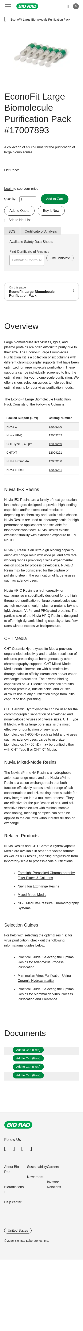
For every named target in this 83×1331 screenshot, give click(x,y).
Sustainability (37, 1167)
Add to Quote (19, 210)
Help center (12, 1202)
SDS (11, 231)
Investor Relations (54, 1184)
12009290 (55, 426)
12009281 (55, 469)
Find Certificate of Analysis (29, 251)
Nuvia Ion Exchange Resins (38, 886)
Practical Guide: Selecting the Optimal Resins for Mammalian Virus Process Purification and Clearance (46, 994)
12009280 (55, 461)
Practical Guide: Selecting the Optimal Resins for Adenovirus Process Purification (46, 962)
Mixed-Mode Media (32, 895)
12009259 (55, 444)
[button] (5, 19)
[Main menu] (8, 6)
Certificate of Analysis (41, 231)
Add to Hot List (19, 220)
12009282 (55, 435)
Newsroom (35, 1177)
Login (8, 188)
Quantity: (10, 198)
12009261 (55, 452)
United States (18, 1230)
